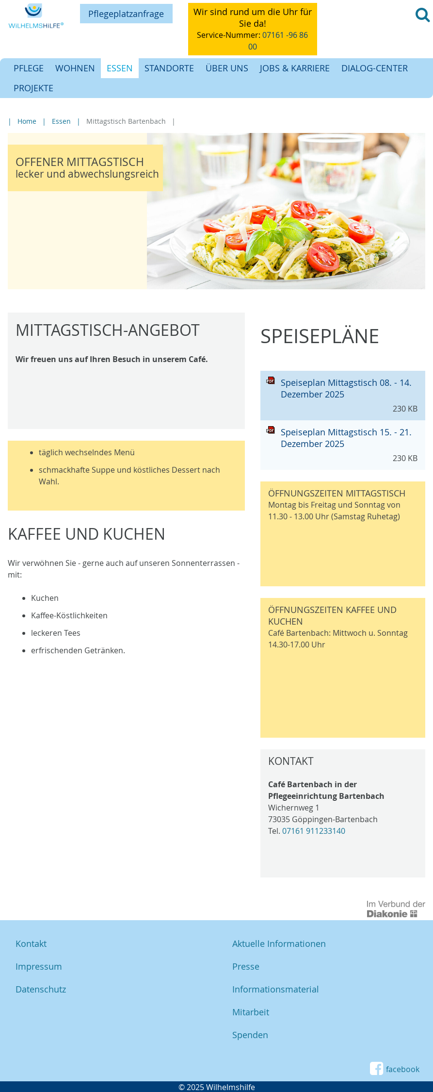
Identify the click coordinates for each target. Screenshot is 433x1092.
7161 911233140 (316, 831)
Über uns (227, 68)
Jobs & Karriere (295, 68)
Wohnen (75, 68)
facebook (394, 1069)
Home (26, 121)
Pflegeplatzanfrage (126, 13)
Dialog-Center (374, 68)
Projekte (33, 88)
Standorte (169, 68)
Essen (120, 68)
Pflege (29, 68)
